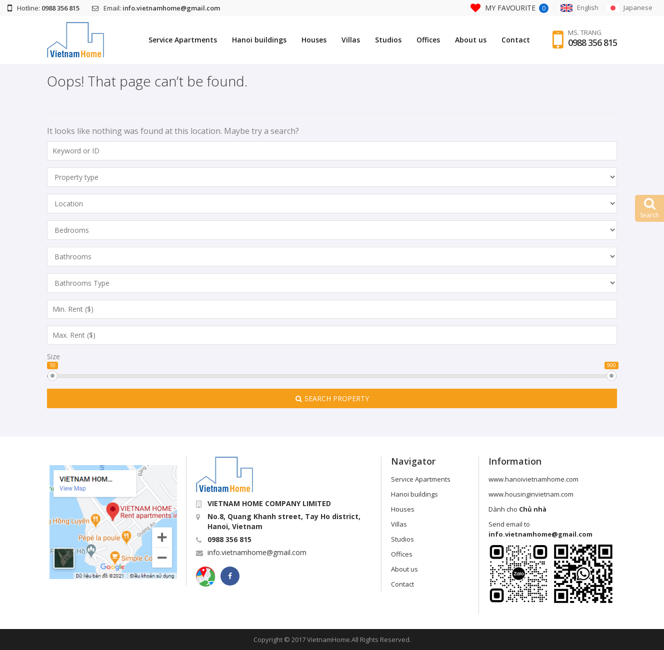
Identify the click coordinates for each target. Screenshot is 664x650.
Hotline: (44, 8)
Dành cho (517, 509)
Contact (516, 39)
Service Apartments (182, 39)
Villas (351, 39)
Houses (314, 39)
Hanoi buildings (259, 39)
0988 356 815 (592, 42)
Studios (388, 39)
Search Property (332, 398)
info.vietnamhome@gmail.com (257, 552)
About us (470, 39)
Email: (156, 7)
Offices (428, 39)
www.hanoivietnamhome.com (533, 479)
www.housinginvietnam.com (531, 494)
